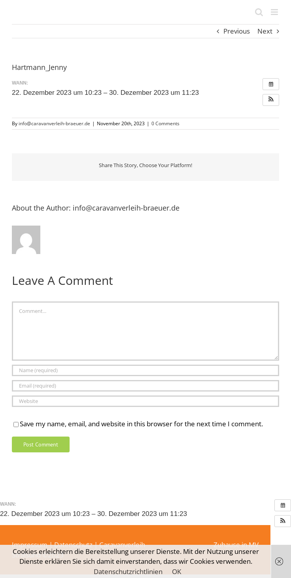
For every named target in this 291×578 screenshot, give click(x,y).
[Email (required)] (145, 386)
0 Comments (165, 123)
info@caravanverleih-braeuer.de (54, 123)
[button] (271, 99)
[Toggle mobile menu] (275, 12)
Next (264, 31)
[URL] (145, 401)
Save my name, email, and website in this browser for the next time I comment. (141, 423)
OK (176, 571)
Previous (236, 31)
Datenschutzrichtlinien (128, 571)
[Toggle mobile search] (259, 12)
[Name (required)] (145, 370)
